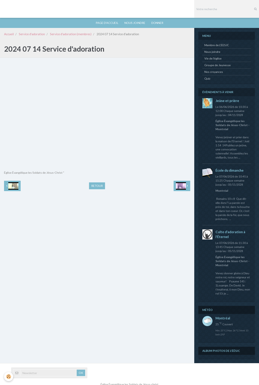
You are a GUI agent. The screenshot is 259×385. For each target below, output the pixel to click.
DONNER (157, 22)
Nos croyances (213, 72)
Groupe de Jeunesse (217, 65)
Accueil (9, 34)
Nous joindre (212, 52)
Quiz (207, 78)
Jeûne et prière (227, 101)
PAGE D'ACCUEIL (107, 22)
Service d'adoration (32, 34)
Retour (97, 186)
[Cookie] (8, 376)
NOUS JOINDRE (134, 22)
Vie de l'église (213, 58)
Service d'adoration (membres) (70, 34)
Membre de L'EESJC (216, 45)
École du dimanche (229, 170)
